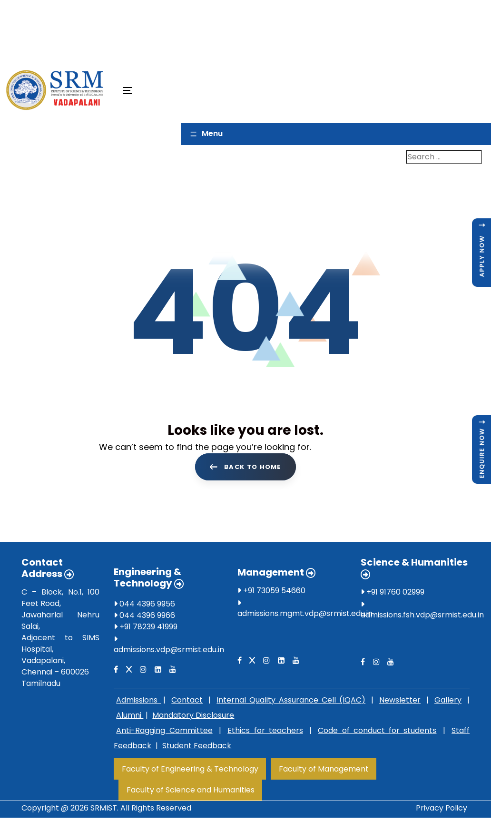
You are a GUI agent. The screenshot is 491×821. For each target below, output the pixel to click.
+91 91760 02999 (392, 593)
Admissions (138, 701)
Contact (187, 701)
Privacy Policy (441, 809)
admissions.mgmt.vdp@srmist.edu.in (305, 615)
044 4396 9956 (144, 605)
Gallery (448, 701)
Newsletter (400, 701)
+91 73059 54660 (271, 592)
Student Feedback (196, 747)
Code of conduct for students (377, 732)
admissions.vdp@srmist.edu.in (169, 651)
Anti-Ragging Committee (164, 732)
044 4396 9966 (144, 617)
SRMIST (103, 809)
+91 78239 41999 (145, 628)
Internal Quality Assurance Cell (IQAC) (290, 701)
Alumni (129, 717)
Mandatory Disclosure (193, 717)
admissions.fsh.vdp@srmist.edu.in (422, 616)
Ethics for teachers (265, 732)
